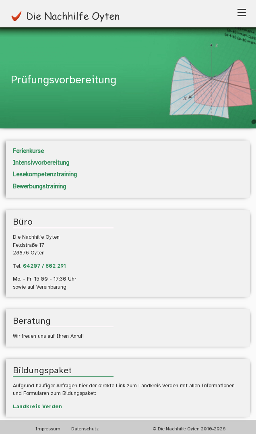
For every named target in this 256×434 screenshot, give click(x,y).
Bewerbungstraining (39, 187)
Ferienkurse (28, 151)
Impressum (47, 429)
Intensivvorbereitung (41, 163)
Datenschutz (85, 429)
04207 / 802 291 (44, 266)
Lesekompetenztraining (45, 175)
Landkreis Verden (37, 406)
